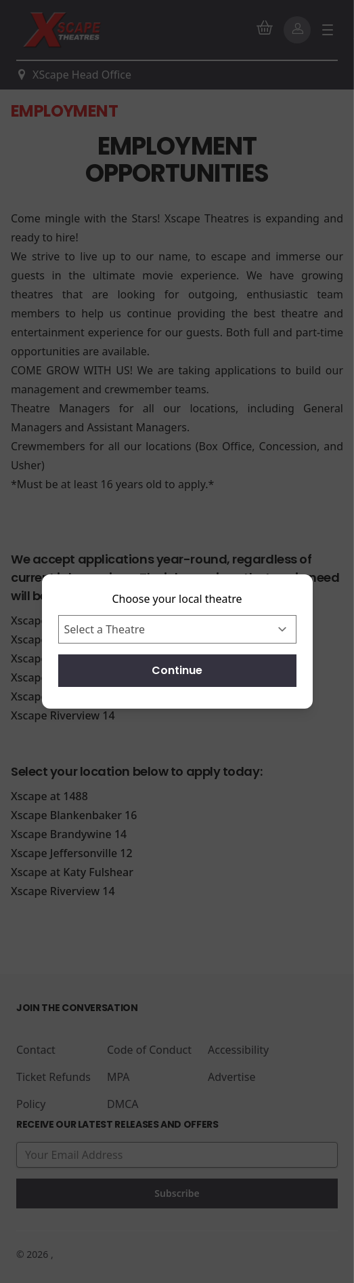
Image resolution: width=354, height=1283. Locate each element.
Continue (177, 670)
